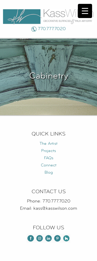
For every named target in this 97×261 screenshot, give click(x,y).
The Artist (48, 143)
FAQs (48, 158)
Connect (48, 165)
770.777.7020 (52, 28)
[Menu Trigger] (85, 11)
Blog (48, 172)
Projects (48, 150)
